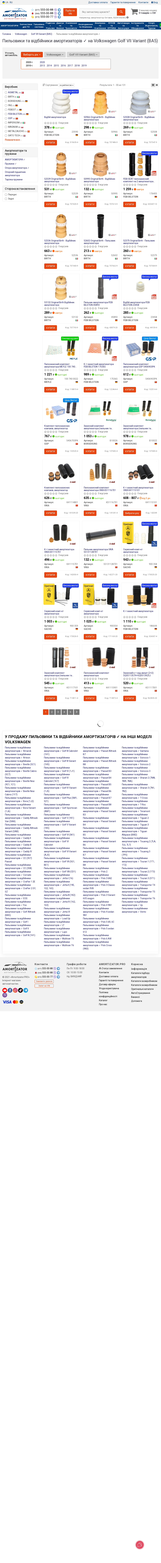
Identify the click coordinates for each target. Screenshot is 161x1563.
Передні (10, 194)
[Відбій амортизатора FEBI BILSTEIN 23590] (61, 102)
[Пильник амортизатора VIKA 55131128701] (101, 533)
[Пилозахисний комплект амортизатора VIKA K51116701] (101, 472)
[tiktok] (20, 990)
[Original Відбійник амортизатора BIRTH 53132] (61, 287)
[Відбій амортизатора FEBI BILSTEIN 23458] (140, 286)
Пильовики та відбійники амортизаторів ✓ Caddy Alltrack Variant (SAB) (21, 828)
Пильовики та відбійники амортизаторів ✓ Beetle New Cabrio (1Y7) (20, 791)
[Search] (121, 12)
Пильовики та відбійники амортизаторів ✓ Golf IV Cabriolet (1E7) (57, 777)
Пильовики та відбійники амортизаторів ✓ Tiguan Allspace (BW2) (135, 831)
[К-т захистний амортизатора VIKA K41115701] (61, 533)
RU (11, 2)
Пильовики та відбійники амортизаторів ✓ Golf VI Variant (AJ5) (60, 851)
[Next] (76, 712)
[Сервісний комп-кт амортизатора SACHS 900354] (100, 596)
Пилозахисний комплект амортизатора (96, 674)
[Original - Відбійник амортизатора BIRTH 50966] (100, 102)
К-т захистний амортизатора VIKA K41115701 (59, 550)
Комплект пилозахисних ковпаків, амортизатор (57, 427)
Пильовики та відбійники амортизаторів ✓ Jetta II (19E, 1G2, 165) (59, 885)
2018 (77, 65)
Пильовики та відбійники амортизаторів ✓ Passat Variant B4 (99, 821)
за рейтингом (66, 85)
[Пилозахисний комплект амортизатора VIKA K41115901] (101, 657)
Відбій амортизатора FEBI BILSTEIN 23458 (136, 303)
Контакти (143, 2)
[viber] (4, 995)
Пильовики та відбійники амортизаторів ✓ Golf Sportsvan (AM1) (60, 808)
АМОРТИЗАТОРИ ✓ (15, 159)
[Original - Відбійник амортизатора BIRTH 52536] (61, 226)
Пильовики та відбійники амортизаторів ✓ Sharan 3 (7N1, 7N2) (138, 787)
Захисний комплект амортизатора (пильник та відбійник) (58, 674)
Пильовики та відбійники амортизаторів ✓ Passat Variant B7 (99, 851)
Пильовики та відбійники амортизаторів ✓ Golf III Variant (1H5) (60, 761)
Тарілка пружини (14, 179)
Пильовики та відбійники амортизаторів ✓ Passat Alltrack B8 (99, 761)
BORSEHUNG (16, 101)
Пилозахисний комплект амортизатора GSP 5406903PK (139, 365)
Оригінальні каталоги (142, 989)
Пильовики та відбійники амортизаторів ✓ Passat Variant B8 (99, 861)
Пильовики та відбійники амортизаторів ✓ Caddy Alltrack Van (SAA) (21, 818)
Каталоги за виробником (144, 981)
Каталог (103, 1000)
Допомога (136, 1001)
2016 (63, 65)
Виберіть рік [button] (31, 54)
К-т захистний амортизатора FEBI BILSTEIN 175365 (99, 365)
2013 (42, 65)
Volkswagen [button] (54, 54)
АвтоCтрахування (140, 993)
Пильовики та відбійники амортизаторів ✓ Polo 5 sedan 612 (98, 928)
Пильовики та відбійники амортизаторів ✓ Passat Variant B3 (99, 811)
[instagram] (15, 990)
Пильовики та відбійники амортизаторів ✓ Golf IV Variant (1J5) (60, 787)
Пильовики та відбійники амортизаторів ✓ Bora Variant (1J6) (20, 808)
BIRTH (12, 96)
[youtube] (4, 990)
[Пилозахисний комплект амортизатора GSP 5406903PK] (140, 348)
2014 (49, 65)
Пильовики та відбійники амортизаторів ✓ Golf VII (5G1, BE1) (59, 861)
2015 (56, 65)
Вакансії (135, 997)
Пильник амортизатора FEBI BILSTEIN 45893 (98, 303)
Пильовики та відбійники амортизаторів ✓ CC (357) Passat (18, 858)
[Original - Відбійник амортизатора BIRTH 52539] (61, 164)
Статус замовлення (110, 968)
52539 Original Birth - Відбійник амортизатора (60, 180)
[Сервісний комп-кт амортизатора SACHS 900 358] (140, 533)
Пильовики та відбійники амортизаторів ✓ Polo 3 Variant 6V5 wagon (99, 895)
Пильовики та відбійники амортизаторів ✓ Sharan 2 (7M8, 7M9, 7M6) (138, 777)
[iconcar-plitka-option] (153, 85)
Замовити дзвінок (44, 981)
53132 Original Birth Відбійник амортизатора (59, 303)
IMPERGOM (15, 122)
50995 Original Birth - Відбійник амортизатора (99, 180)
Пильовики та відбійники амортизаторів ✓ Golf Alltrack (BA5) (20, 911)
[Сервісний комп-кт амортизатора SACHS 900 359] (61, 595)
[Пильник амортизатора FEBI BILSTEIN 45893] (100, 287)
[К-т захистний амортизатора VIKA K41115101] (140, 472)
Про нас (103, 1004)
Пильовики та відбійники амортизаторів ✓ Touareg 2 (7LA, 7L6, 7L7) (139, 841)
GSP (13, 118)
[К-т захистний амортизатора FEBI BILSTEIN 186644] (140, 595)
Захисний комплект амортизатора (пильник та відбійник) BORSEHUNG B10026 (100, 427)
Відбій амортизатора (55, 117)
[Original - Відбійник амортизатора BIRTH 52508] (140, 102)
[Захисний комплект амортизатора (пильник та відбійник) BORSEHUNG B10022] (140, 410)
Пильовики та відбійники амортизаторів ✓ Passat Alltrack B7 (99, 751)
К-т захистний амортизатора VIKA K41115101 (138, 488)
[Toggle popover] (140, 1545)
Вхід (154, 2)
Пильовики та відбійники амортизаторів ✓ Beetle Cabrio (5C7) (21, 771)
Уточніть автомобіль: (11, 54)
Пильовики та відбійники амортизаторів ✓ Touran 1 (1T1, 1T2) (138, 861)
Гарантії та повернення (111, 980)
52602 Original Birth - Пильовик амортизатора (99, 241)
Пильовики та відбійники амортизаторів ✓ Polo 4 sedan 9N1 (98, 911)
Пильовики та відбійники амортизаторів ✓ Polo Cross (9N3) (97, 945)
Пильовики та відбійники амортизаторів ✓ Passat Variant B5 (99, 831)
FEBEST (13, 109)
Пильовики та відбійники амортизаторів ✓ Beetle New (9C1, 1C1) (20, 781)
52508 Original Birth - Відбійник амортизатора (139, 118)
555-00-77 (42, 16)
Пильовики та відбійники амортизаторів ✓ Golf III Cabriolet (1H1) (61, 751)
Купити (50, 142)
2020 (42, 62)
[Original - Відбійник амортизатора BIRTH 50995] (100, 164)
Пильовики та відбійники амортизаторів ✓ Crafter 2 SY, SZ (20, 888)
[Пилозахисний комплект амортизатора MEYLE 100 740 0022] (61, 348)
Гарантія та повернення (123, 2)
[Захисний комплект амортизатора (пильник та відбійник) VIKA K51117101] (61, 657)
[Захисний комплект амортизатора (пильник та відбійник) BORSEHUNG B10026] (101, 410)
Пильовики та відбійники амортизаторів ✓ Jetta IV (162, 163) (60, 901)
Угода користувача (109, 988)
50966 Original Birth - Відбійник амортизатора (99, 118)
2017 (70, 65)
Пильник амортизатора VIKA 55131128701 (98, 550)
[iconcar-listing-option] (157, 85)
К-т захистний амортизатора (138, 611)
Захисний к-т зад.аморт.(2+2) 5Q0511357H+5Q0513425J (138, 674)
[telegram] (25, 990)
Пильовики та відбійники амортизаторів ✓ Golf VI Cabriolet (57, 841)
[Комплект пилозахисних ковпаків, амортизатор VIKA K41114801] (61, 472)
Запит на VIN (44, 986)
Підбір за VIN (70, 12)
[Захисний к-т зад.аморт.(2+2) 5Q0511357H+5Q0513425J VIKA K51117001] (140, 657)
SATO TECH (15, 135)
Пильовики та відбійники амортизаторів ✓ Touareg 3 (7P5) (136, 851)
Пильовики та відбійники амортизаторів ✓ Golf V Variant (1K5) (60, 824)
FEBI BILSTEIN (18, 114)
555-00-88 (42, 9)
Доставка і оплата (98, 2)
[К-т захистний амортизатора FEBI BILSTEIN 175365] (101, 348)
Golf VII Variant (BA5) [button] (83, 54)
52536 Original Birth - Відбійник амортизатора (60, 241)
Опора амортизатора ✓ (17, 168)
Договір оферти (107, 984)
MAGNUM (14, 127)
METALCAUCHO (17, 131)
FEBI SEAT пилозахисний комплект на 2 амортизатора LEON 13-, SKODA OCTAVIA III (138, 180)
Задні (9, 198)
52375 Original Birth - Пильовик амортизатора (139, 241)
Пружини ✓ (11, 163)
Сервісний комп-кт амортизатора (133, 550)
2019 (84, 65)
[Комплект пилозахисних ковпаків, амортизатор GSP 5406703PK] (61, 410)
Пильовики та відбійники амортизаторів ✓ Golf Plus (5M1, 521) (60, 797)
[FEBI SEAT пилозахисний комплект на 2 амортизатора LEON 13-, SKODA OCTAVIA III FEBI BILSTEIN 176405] (140, 164)
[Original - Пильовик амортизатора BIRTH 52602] (100, 226)
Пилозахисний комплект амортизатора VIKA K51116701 (100, 488)
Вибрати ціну (132, 513)
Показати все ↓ (13, 140)
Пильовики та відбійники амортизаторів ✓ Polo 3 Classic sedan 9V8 (99, 885)
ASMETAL (16, 92)
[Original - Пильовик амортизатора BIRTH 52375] (140, 226)
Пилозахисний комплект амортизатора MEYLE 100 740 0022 (59, 365)
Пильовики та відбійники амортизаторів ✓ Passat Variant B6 (99, 841)
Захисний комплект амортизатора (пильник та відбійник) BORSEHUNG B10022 (139, 427)
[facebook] (10, 990)
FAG (11, 105)
